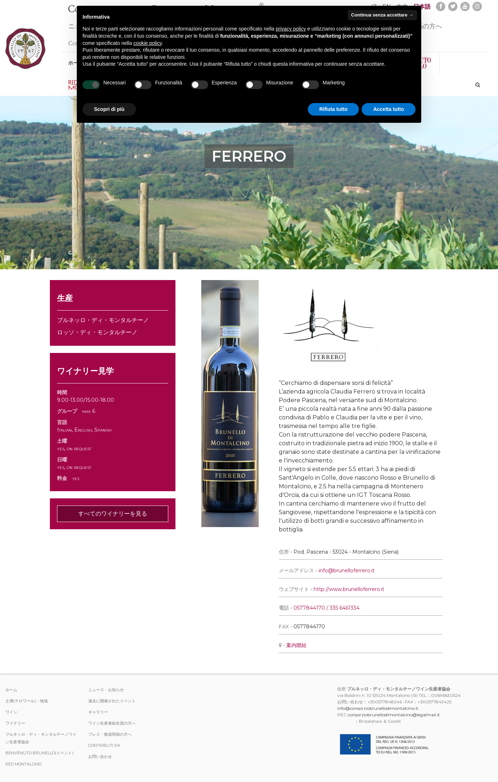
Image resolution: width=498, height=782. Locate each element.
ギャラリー (98, 711)
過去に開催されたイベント (112, 700)
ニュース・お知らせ (106, 689)
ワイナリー (15, 723)
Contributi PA (104, 745)
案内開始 (296, 645)
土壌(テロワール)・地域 (26, 700)
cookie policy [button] (147, 43)
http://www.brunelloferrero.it (349, 589)
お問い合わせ (100, 756)
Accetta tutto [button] (388, 109)
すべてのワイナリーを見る (112, 513)
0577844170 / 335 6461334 (326, 608)
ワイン (11, 711)
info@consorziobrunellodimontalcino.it (377, 708)
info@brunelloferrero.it (347, 570)
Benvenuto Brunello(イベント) (39, 752)
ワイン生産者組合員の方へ (112, 723)
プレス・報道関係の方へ (110, 734)
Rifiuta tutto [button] (333, 109)
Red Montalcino (23, 764)
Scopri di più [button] (109, 109)
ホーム (11, 689)
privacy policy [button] (291, 29)
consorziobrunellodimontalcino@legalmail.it (394, 714)
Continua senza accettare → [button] (382, 15)
